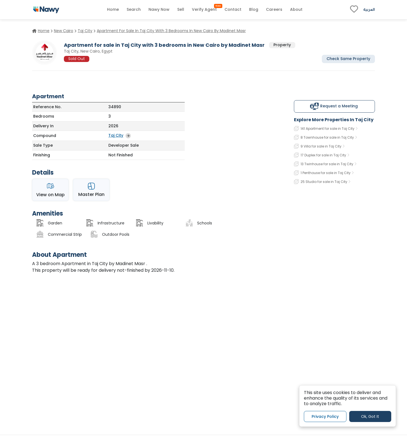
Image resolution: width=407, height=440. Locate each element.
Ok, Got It (370, 416)
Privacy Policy (325, 416)
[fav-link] (354, 9)
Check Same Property (348, 58)
